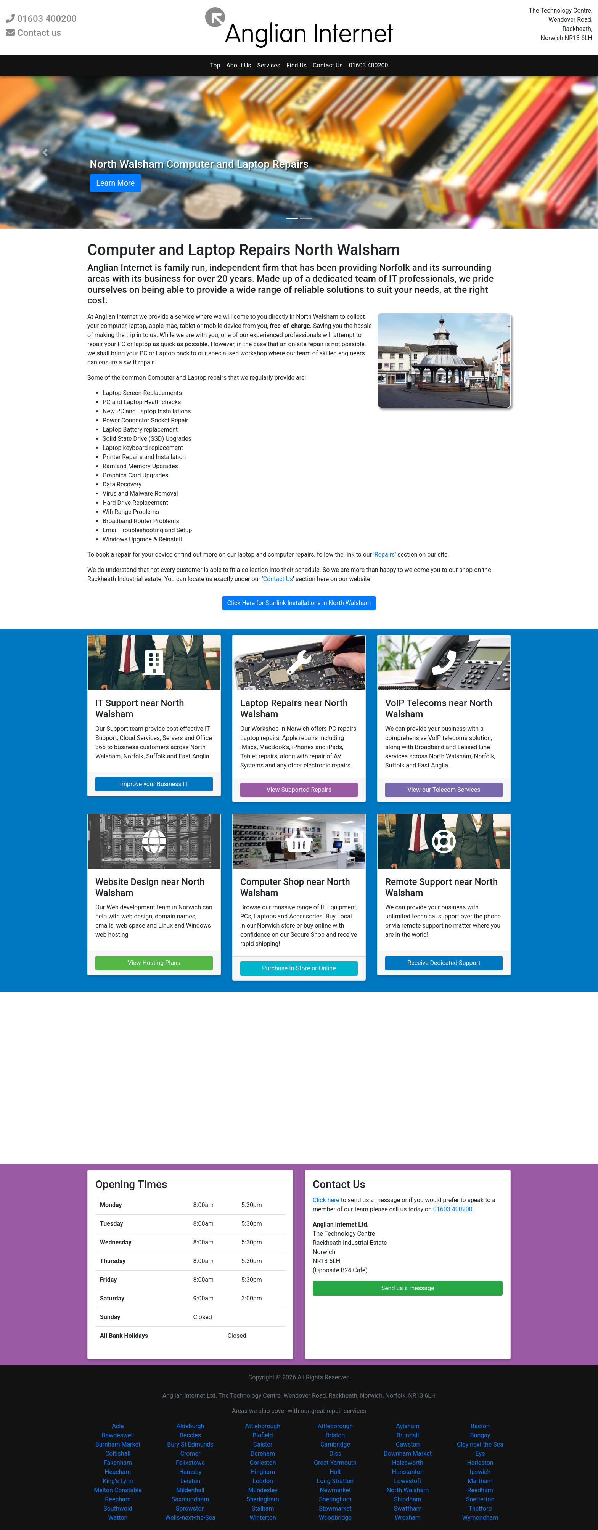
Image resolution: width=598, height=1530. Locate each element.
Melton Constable (117, 1490)
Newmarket (335, 1490)
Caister (262, 1444)
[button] (45, 152)
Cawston (408, 1444)
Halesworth (407, 1462)
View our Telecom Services (443, 789)
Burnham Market (117, 1444)
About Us (238, 65)
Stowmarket (335, 1508)
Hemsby (190, 1471)
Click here (326, 1200)
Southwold (117, 1508)
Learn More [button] (115, 183)
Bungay (480, 1435)
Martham (480, 1481)
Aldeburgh (190, 1426)
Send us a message (407, 1288)
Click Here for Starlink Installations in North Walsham (299, 603)
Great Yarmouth (335, 1462)
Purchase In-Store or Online (299, 968)
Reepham (117, 1499)
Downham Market (408, 1453)
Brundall (408, 1435)
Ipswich (480, 1471)
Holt (335, 1471)
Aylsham (407, 1426)
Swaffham (408, 1508)
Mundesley (262, 1490)
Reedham (480, 1490)
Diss (335, 1453)
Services (268, 65)
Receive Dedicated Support (443, 962)
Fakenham (118, 1462)
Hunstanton (407, 1471)
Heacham (118, 1471)
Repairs (385, 554)
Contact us (33, 32)
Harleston (480, 1462)
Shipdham (407, 1499)
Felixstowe (190, 1462)
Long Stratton (335, 1481)
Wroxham (408, 1517)
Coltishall (117, 1453)
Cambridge (335, 1444)
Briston (335, 1435)
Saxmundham (190, 1499)
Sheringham (262, 1499)
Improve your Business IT (154, 784)
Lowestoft (407, 1481)
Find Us (296, 65)
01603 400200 (41, 18)
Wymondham (480, 1517)
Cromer (190, 1453)
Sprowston (190, 1508)
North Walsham (408, 1490)
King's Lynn (118, 1481)
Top (215, 65)
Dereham (263, 1453)
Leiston (190, 1481)
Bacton (480, 1426)
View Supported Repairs (299, 789)
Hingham (263, 1471)
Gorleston (262, 1462)
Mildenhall (190, 1490)
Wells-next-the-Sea (190, 1517)
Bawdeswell (118, 1435)
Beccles (190, 1435)
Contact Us (328, 65)
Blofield (262, 1435)
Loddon (262, 1481)
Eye (480, 1453)
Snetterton (480, 1499)
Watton (118, 1517)
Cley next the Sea (480, 1444)
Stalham (263, 1508)
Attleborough (262, 1426)
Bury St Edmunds (190, 1444)
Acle (118, 1426)
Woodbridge (335, 1517)
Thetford (480, 1508)
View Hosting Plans (154, 962)
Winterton (262, 1517)
